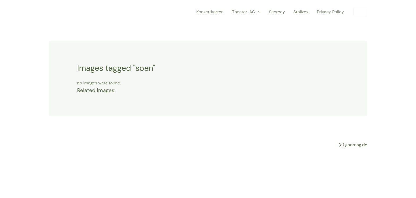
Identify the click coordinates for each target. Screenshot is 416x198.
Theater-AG (246, 12)
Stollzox (300, 12)
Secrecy (277, 12)
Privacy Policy (330, 12)
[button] (360, 12)
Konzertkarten (210, 12)
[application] (258, 12)
